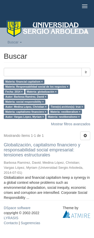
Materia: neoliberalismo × (64, 116)
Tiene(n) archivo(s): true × (67, 106)
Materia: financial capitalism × (24, 81)
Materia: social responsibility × (24, 101)
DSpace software (17, 208)
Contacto (11, 223)
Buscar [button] (15, 42)
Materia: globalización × (42, 91)
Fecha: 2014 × (14, 91)
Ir (86, 72)
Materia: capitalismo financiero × (25, 111)
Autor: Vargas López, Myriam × (24, 116)
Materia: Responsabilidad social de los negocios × (36, 86)
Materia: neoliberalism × (65, 111)
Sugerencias (30, 223)
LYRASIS (11, 218)
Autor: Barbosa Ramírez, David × (25, 96)
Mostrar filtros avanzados (70, 124)
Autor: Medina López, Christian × (25, 106)
